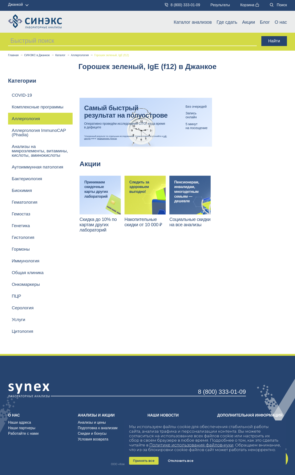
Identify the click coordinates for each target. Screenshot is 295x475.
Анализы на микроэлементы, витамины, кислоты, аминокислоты (40, 151)
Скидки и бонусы (92, 433)
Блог (265, 22)
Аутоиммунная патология (37, 167)
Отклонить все (180, 461)
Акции (248, 22)
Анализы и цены (92, 422)
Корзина (249, 5)
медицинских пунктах (107, 138)
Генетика (21, 225)
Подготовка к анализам (98, 428)
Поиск (278, 5)
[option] (100, 204)
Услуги (18, 319)
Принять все (144, 461)
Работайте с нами (23, 433)
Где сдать (227, 22)
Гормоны (21, 249)
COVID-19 (22, 95)
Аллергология (80, 55)
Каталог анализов (193, 22)
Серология (23, 307)
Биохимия (22, 190)
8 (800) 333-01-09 (182, 5)
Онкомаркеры (26, 284)
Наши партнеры (21, 428)
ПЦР (16, 296)
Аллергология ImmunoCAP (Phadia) (39, 132)
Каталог (60, 55)
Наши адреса (19, 422)
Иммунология (25, 260)
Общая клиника (28, 272)
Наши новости (163, 415)
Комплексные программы (37, 106)
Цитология (22, 331)
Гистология (23, 237)
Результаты (220, 5)
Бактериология (27, 178)
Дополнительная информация (250, 415)
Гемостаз (21, 213)
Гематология (24, 202)
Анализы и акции (96, 415)
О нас (281, 22)
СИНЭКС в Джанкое (37, 55)
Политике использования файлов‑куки (191, 445)
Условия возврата (93, 439)
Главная (13, 55)
